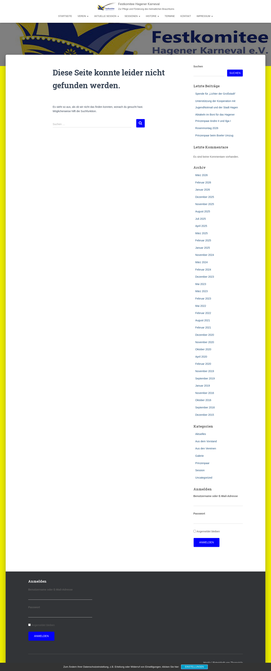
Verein (83, 16)
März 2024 (201, 262)
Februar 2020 (203, 363)
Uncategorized (203, 477)
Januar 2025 (202, 247)
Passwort (199, 513)
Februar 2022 (203, 313)
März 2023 (201, 291)
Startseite (65, 16)
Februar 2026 (203, 182)
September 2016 (205, 407)
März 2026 (201, 175)
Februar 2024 (203, 269)
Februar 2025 (203, 240)
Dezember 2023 (204, 276)
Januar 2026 (202, 189)
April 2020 (201, 356)
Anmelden (206, 542)
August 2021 (202, 320)
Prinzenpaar (202, 463)
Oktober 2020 (203, 349)
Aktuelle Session (106, 16)
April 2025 (201, 225)
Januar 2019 (202, 385)
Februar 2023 (203, 298)
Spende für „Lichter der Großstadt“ (215, 93)
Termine (170, 16)
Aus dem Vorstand (206, 441)
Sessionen (132, 16)
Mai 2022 (200, 305)
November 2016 (204, 392)
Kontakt (185, 16)
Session (200, 470)
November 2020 (204, 342)
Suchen (198, 66)
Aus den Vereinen (205, 448)
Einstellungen (194, 667)
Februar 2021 (203, 327)
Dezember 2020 (204, 334)
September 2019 (205, 378)
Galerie (199, 455)
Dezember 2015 (204, 414)
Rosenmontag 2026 (206, 128)
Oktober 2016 (203, 400)
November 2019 (204, 371)
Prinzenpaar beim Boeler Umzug (214, 135)
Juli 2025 (200, 218)
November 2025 (204, 204)
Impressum (205, 16)
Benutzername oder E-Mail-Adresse (215, 496)
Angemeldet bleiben (208, 531)
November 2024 (204, 254)
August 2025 (202, 211)
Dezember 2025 (204, 196)
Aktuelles (200, 433)
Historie (152, 16)
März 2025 (201, 233)
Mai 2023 (200, 284)
